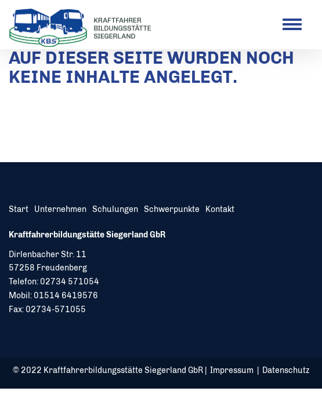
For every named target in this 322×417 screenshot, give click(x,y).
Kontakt (219, 209)
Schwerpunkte (172, 209)
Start (18, 209)
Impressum (232, 370)
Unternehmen (60, 209)
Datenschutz (285, 370)
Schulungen (115, 209)
